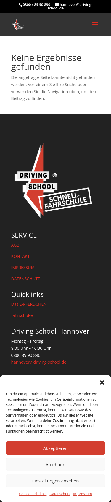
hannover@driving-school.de (39, 362)
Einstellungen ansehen (55, 481)
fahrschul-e (22, 315)
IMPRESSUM (23, 267)
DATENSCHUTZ (25, 278)
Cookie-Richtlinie (32, 493)
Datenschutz (59, 493)
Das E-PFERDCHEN (29, 304)
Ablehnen (55, 464)
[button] (102, 383)
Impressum (82, 493)
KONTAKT (20, 256)
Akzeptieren (55, 448)
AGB (15, 245)
